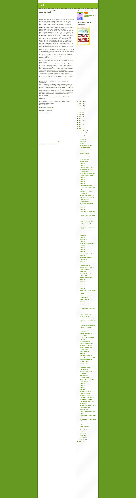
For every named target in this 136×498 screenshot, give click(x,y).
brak (42, 5)
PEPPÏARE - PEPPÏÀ (85, 157)
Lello (86, 13)
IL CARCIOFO (83, 259)
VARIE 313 (82, 284)
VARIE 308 (82, 353)
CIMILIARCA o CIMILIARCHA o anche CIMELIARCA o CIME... (88, 292)
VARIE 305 (82, 387)
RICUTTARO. (83, 239)
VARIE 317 (82, 255)
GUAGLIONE (83, 403)
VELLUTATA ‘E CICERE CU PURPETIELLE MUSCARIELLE (87, 199)
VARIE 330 (82, 165)
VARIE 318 (82, 251)
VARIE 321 (82, 241)
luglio (81, 141)
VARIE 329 (82, 177)
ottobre (82, 135)
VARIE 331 (82, 163)
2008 (80, 441)
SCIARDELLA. (83, 151)
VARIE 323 (82, 233)
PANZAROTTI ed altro (85, 299)
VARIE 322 (82, 237)
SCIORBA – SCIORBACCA (87, 312)
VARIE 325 (82, 207)
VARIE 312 (82, 286)
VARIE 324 (82, 209)
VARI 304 (82, 389)
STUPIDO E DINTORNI (86, 359)
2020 (80, 106)
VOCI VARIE (83, 306)
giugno (82, 429)
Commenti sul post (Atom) (51, 144)
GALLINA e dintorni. (85, 341)
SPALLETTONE (84, 225)
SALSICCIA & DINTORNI (86, 343)
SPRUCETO (83, 235)
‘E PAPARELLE (84, 161)
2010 (80, 126)
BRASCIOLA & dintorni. (86, 345)
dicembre (82, 130)
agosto (82, 139)
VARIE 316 (82, 262)
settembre (83, 137)
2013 (80, 120)
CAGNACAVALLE (84, 159)
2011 (80, 124)
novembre (83, 133)
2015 (80, 116)
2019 (80, 108)
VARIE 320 (82, 247)
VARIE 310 (82, 302)
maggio (82, 431)
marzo (82, 435)
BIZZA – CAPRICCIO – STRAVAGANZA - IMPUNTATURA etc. (86, 147)
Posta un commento (44, 113)
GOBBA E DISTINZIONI (86, 257)
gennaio (82, 439)
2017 (80, 112)
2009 (80, 128)
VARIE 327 (82, 181)
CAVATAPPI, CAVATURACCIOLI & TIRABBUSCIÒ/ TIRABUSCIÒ (88, 367)
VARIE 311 (82, 288)
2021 (80, 103)
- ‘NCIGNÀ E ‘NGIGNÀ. (86, 327)
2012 (80, 122)
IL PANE (82, 143)
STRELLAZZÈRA (84, 351)
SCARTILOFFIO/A (84, 361)
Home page (57, 141)
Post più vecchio (69, 141)
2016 (80, 114)
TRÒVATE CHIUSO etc (86, 185)
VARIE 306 (82, 385)
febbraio (82, 437)
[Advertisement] (56, 127)
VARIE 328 (82, 179)
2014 (80, 118)
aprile (81, 433)
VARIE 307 (82, 383)
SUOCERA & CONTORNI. (86, 219)
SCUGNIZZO (83, 271)
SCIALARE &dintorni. (85, 314)
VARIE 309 (82, 304)
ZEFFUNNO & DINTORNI (86, 167)
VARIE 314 (82, 282)
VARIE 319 (82, 249)
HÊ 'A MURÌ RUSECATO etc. (87, 195)
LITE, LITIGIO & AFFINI (86, 253)
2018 (80, 110)
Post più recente (43, 141)
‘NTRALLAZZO (84, 364)
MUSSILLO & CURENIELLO (87, 277)
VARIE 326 (82, 183)
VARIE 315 (82, 279)
